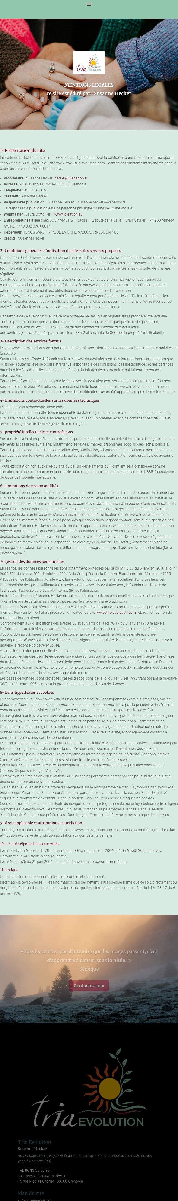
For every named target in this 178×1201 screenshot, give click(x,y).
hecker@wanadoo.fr (70, 178)
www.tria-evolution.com (116, 612)
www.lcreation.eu (68, 214)
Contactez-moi (89, 986)
